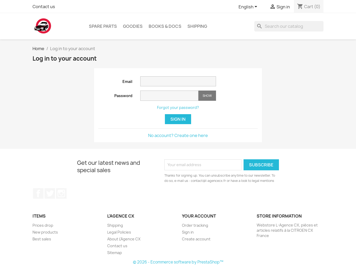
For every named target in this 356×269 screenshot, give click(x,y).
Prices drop (43, 225)
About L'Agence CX (124, 238)
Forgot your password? (178, 107)
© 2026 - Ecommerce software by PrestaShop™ (178, 262)
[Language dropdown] (249, 7)
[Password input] (169, 96)
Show (207, 96)
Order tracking (195, 225)
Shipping (197, 26)
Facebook (38, 193)
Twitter (50, 193)
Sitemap (114, 252)
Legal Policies (119, 232)
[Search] (288, 26)
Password (123, 95)
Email (127, 81)
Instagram (61, 193)
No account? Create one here (178, 135)
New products (45, 232)
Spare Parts (103, 26)
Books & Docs (165, 26)
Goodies (133, 26)
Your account (199, 216)
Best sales (42, 238)
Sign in (178, 119)
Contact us (44, 6)
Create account (196, 238)
